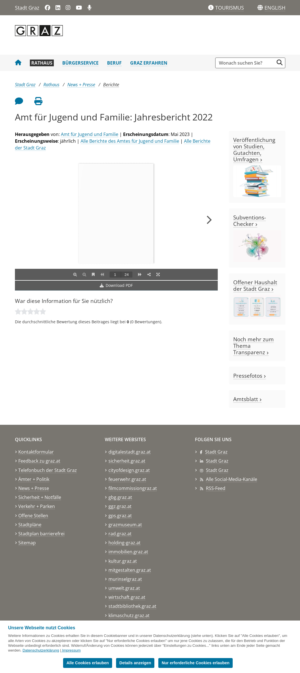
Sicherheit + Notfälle (39, 497)
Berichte (111, 85)
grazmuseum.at (125, 525)
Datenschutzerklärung (41, 650)
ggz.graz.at (120, 506)
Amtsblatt (247, 399)
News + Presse (81, 85)
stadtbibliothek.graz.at (132, 606)
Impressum (71, 650)
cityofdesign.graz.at (129, 470)
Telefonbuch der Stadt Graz (47, 470)
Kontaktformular (36, 452)
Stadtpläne (29, 525)
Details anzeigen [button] (135, 663)
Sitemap (27, 543)
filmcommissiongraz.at (132, 488)
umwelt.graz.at (124, 588)
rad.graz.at (120, 534)
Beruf (114, 63)
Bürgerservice (80, 63)
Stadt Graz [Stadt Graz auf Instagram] (217, 470)
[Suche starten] (280, 62)
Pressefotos (249, 375)
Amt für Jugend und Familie (89, 134)
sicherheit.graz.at (126, 461)
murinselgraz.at (125, 579)
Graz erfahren (148, 63)
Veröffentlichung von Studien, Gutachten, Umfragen (254, 149)
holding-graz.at (124, 543)
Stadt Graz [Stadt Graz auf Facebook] (216, 452)
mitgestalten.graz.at (129, 570)
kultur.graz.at (122, 561)
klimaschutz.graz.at (129, 615)
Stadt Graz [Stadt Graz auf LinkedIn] (217, 461)
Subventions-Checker (249, 221)
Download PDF (116, 285)
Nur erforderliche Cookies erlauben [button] (196, 663)
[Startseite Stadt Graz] (18, 63)
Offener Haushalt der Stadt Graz (255, 285)
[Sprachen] (260, 7)
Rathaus (41, 63)
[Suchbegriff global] (246, 63)
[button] (275, 8)
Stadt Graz (27, 7)
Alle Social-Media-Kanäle (231, 479)
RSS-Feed (215, 488)
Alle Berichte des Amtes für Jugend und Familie (130, 141)
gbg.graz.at (120, 497)
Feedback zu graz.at (39, 461)
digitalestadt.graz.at (129, 452)
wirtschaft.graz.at (126, 597)
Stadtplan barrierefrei (41, 534)
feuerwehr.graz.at (127, 479)
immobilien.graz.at (128, 552)
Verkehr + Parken (36, 506)
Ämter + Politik (33, 479)
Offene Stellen (33, 516)
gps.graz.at (120, 516)
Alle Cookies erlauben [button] (87, 663)
